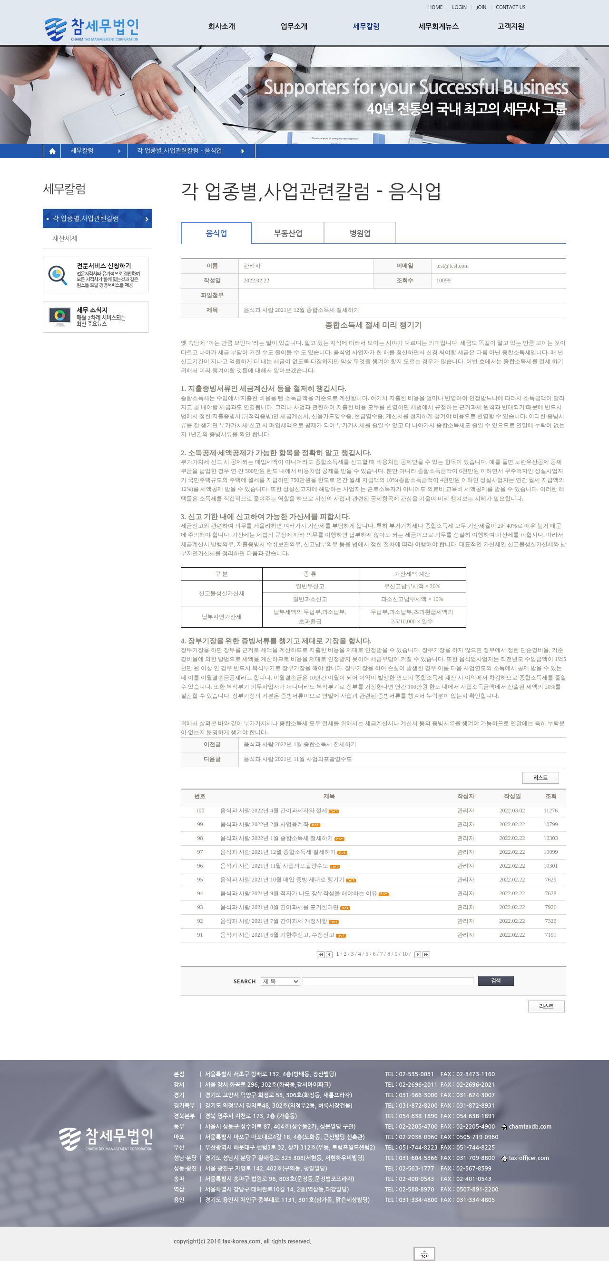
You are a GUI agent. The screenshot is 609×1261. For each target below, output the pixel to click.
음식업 (216, 233)
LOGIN (459, 7)
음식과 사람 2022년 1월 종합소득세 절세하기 (300, 744)
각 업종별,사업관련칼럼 (85, 218)
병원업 (360, 233)
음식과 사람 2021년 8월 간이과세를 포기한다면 (279, 907)
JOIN (481, 7)
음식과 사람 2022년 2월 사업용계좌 (264, 824)
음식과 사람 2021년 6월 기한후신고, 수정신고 (277, 934)
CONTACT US (510, 7)
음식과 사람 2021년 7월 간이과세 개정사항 (273, 921)
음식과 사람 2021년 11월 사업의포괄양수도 (298, 759)
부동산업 (288, 233)
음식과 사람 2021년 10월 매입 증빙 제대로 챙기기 (282, 879)
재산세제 (65, 238)
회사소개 (221, 26)
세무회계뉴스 (439, 26)
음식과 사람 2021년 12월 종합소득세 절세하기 (278, 852)
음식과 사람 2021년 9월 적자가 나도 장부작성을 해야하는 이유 (298, 893)
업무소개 (294, 26)
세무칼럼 (366, 26)
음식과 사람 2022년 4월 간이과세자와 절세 (273, 810)
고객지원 (511, 26)
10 (405, 954)
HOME (435, 7)
